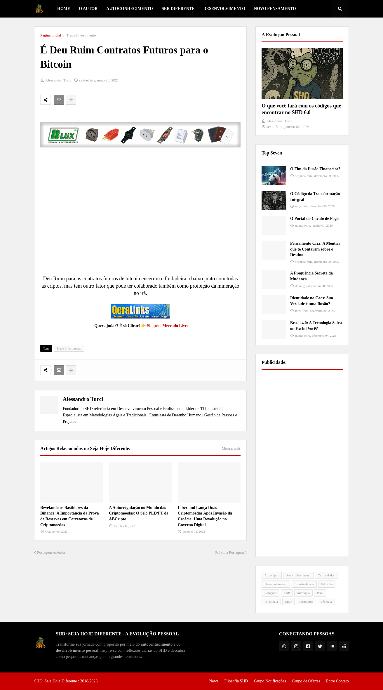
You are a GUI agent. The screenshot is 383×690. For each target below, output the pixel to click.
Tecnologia (306, 601)
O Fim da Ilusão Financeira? (315, 169)
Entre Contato (337, 681)
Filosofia (326, 584)
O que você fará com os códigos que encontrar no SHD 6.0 (301, 109)
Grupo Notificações (270, 681)
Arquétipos (271, 575)
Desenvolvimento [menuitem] (224, 8)
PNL (320, 593)
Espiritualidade (304, 584)
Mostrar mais (231, 448)
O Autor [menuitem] (88, 8)
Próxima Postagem (229, 552)
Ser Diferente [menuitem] (178, 8)
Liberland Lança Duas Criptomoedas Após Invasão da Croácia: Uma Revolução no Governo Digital (205, 516)
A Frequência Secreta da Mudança (311, 276)
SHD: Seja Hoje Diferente (56, 681)
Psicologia (271, 601)
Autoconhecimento (298, 575)
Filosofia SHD (236, 681)
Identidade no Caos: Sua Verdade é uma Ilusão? (311, 301)
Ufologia (326, 601)
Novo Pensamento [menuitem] (275, 8)
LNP (287, 593)
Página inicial (50, 35)
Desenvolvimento (275, 584)
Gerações (270, 593)
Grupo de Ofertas (306, 681)
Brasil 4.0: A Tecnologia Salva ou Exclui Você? (316, 326)
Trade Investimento (81, 35)
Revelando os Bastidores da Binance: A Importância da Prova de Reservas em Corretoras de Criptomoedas (69, 516)
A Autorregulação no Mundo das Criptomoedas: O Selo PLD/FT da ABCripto (138, 513)
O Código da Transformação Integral (315, 197)
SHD (288, 601)
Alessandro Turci (83, 399)
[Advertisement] (302, 463)
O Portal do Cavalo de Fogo (314, 218)
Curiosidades (326, 575)
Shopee (153, 326)
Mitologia (303, 593)
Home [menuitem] (63, 8)
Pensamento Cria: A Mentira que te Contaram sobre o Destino (315, 249)
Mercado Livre (175, 326)
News (213, 681)
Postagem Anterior (51, 552)
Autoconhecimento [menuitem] (129, 8)
